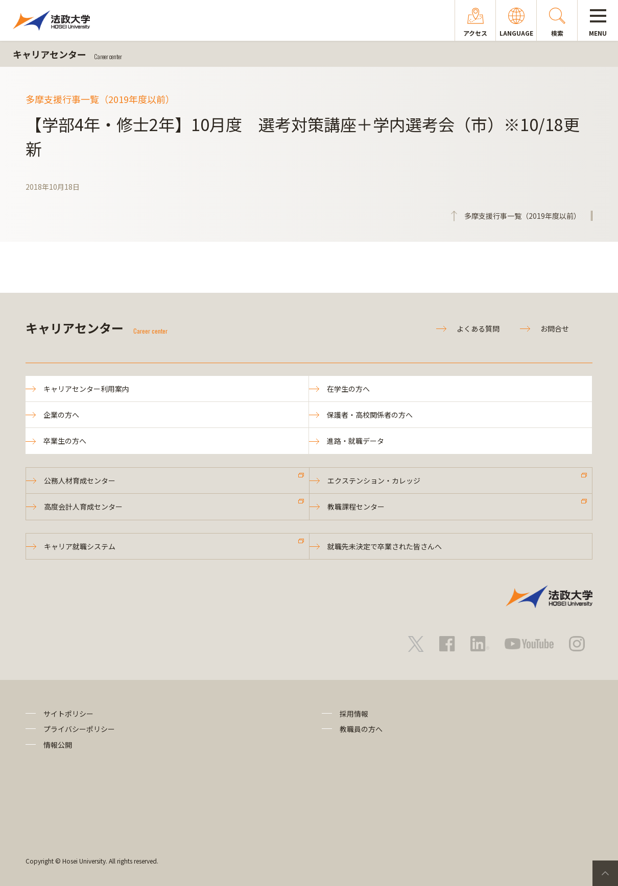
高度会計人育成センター (83, 506)
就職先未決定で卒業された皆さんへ (384, 546)
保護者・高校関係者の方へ (370, 415)
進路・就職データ (355, 441)
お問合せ (554, 328)
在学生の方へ (348, 389)
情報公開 (57, 745)
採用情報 (354, 713)
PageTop (605, 873)
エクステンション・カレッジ (373, 480)
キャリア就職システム (79, 546)
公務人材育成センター (79, 480)
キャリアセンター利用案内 (86, 389)
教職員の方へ (361, 729)
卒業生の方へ (64, 441)
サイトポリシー (68, 713)
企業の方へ (61, 415)
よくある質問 (478, 328)
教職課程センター (356, 506)
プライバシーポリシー (79, 729)
